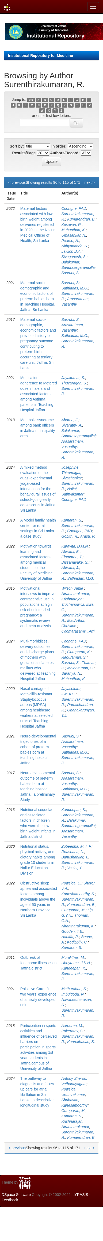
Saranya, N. (71, 673)
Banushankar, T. (74, 857)
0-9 (31, 99)
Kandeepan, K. (73, 809)
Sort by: (17, 146)
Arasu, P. (87, 536)
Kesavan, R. (71, 224)
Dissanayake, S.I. (75, 562)
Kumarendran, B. (81, 219)
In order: (59, 146)
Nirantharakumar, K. (78, 926)
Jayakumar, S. (73, 378)
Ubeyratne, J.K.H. (76, 963)
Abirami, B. (70, 551)
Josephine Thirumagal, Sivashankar (71, 472)
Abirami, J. (70, 568)
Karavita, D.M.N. (75, 546)
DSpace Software (16, 1194)
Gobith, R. (69, 536)
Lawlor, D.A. (71, 251)
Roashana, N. (72, 852)
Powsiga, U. (71, 883)
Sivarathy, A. (71, 425)
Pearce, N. (70, 240)
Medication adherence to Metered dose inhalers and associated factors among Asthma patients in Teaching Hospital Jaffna (38, 394)
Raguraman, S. (73, 657)
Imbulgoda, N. (73, 994)
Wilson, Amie (72, 588)
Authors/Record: (64, 153)
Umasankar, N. (73, 235)
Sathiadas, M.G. (74, 288)
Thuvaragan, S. (74, 383)
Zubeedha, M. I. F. (76, 846)
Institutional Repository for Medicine (40, 55)
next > (89, 182)
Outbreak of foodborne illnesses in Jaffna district (38, 962)
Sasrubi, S (70, 283)
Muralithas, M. (73, 957)
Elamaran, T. (71, 557)
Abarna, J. (69, 420)
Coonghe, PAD (73, 208)
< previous (17, 182)
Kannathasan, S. (81, 1042)
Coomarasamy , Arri (78, 631)
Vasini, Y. (74, 868)
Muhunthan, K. (73, 230)
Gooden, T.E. (72, 931)
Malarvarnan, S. (80, 668)
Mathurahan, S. (74, 989)
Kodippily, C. (77, 942)
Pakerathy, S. (72, 1031)
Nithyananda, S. (74, 246)
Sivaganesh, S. (73, 257)
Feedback (10, 1200)
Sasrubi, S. (70, 273)
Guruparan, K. (79, 652)
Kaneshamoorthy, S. (78, 894)
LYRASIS (80, 1194)
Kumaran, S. (71, 520)
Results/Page (24, 153)
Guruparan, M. (73, 910)
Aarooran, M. (72, 1025)
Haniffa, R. (70, 937)
